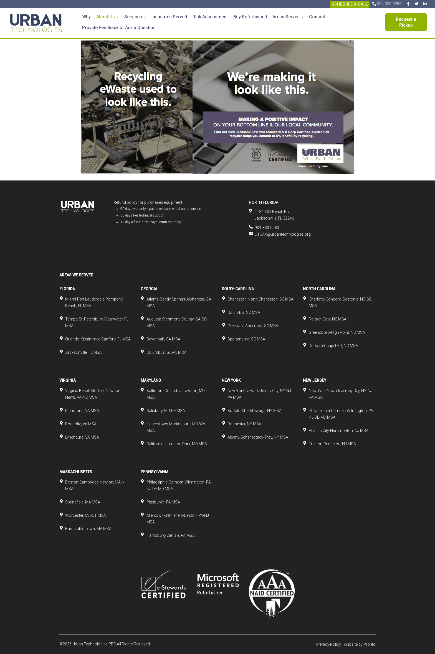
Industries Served (169, 16)
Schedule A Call (350, 4)
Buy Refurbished (250, 16)
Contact (317, 16)
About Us (107, 16)
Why (86, 16)
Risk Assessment (210, 16)
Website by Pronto (360, 644)
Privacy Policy (328, 644)
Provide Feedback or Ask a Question (119, 27)
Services (135, 16)
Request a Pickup (406, 22)
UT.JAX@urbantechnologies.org (283, 234)
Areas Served (288, 16)
